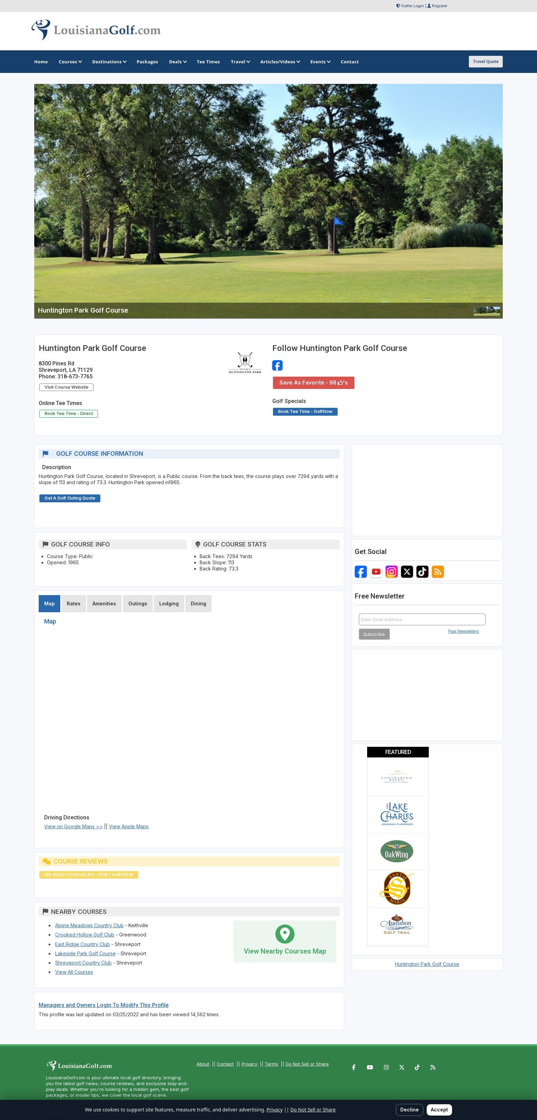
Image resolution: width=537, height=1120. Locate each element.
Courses (70, 62)
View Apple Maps (129, 826)
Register (439, 5)
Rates (73, 603)
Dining (198, 603)
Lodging (169, 603)
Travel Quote (486, 61)
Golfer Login (412, 5)
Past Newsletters (463, 631)
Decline (409, 1109)
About (203, 1064)
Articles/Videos (279, 62)
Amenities (104, 603)
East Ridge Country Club (82, 944)
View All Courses (74, 972)
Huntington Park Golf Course (427, 964)
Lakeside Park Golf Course (85, 953)
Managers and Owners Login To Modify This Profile (103, 1005)
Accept (439, 1109)
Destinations (109, 62)
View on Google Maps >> (73, 826)
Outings (137, 603)
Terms (271, 1064)
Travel (240, 62)
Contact (225, 1064)
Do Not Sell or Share (307, 1064)
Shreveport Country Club (83, 963)
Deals (177, 62)
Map (49, 603)
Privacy (249, 1064)
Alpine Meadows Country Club (89, 925)
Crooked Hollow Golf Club (84, 934)
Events (320, 62)
